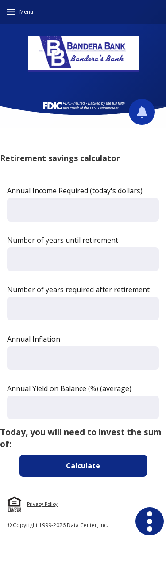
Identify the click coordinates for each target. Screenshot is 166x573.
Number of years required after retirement (78, 289)
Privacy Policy (42, 504)
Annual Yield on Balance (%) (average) (69, 388)
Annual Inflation (33, 339)
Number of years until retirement (62, 240)
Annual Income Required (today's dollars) (75, 191)
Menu (26, 11)
